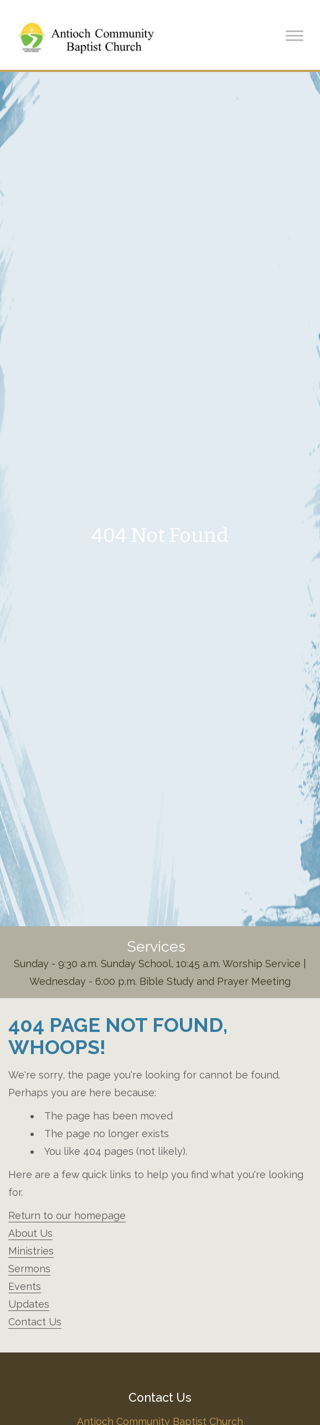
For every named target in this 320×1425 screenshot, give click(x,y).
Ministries (31, 1251)
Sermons (29, 1268)
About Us (30, 1233)
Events (24, 1286)
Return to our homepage (67, 1215)
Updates (28, 1304)
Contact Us (34, 1322)
